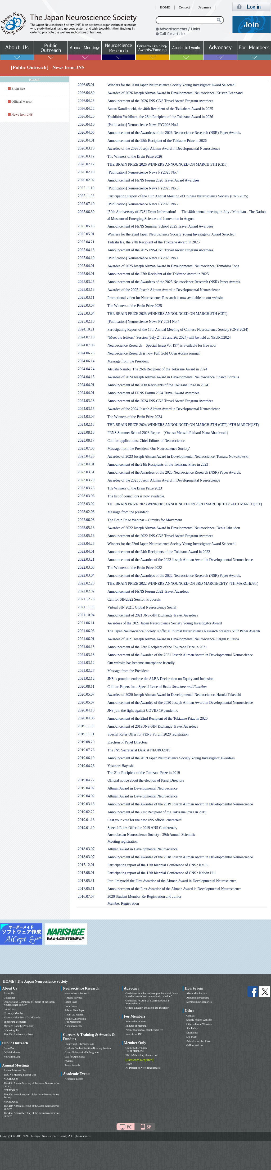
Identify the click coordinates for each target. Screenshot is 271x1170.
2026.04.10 (86, 124)
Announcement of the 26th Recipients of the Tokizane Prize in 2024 (157, 385)
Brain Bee (18, 88)
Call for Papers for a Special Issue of (157, 687)
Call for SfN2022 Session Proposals (134, 599)
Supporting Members (15, 1021)
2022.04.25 (86, 544)
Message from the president (127, 512)
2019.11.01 (86, 734)
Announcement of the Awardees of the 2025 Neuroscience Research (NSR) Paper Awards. (174, 282)
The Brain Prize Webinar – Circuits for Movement (144, 520)
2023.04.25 (86, 456)
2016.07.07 (86, 897)
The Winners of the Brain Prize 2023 (134, 488)
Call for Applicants (75, 1056)
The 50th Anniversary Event (19, 1034)
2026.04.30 (86, 93)
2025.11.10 (86, 188)
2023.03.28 (86, 488)
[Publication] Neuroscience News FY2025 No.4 (143, 172)
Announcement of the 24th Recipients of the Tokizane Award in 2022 (158, 552)
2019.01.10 (86, 828)
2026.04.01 (86, 140)
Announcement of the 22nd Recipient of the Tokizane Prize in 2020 (157, 718)
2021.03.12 (86, 663)
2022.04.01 (86, 552)
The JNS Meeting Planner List (20, 1074)
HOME (165, 7)
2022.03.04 (86, 575)
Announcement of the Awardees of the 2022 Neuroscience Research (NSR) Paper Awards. (174, 576)
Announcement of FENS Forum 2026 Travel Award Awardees (153, 180)
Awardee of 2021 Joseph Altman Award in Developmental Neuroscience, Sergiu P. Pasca (173, 639)
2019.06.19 (86, 758)
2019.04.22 (86, 780)
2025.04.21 (86, 242)
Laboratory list (11, 1030)
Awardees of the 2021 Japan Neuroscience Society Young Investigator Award (164, 623)
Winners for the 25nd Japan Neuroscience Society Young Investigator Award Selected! (171, 234)
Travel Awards (72, 1065)
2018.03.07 (86, 849)
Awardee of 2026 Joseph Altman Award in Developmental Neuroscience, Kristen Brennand (175, 93)
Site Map (191, 1036)
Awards (69, 1060)
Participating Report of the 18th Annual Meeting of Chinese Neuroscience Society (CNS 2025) (177, 196)
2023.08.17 (86, 440)
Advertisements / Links (198, 1041)
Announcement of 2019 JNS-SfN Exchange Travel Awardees (152, 726)
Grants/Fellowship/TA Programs (82, 1052)
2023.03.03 (86, 496)
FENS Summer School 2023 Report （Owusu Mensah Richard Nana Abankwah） (168, 433)
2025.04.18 (86, 250)
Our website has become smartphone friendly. (141, 663)
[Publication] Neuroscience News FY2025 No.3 (143, 188)
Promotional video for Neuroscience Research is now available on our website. (165, 298)
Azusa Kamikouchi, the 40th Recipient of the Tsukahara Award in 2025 (160, 109)
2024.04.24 (86, 369)
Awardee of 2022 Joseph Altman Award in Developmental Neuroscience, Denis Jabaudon (173, 528)
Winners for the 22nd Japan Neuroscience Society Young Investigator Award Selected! (171, 544)
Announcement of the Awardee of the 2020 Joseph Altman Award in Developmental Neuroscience (180, 703)
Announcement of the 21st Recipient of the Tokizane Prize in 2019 (156, 812)
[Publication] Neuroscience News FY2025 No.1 (143, 258)
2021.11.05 (86, 607)
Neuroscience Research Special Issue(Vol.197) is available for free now (161, 345)
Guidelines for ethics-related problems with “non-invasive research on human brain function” (151, 995)
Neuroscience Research (77, 993)
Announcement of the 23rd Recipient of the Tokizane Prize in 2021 (157, 647)
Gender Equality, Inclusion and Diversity (147, 1007)
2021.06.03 (86, 631)
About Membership (196, 993)
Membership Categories (199, 1001)
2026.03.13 (86, 148)
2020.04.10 (86, 710)
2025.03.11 (86, 298)
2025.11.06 (86, 196)
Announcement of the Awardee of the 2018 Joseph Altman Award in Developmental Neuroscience (180, 857)
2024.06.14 (86, 361)
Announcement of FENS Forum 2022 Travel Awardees (148, 591)
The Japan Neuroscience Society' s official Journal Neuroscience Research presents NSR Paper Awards (183, 631)
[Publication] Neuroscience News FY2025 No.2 (143, 204)
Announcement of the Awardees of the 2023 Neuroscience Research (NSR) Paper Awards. (174, 472)
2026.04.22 (86, 109)
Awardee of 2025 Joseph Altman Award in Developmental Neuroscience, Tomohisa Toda (173, 266)
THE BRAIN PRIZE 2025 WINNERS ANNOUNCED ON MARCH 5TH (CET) (167, 314)
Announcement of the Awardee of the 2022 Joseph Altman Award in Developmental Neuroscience (180, 560)
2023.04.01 (86, 464)
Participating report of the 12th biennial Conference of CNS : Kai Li (158, 865)
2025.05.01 (86, 234)
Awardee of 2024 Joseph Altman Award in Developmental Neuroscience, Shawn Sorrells (173, 377)
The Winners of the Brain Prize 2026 (134, 156)
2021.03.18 (86, 655)
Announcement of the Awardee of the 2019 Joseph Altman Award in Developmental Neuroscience (180, 804)
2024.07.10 (86, 337)
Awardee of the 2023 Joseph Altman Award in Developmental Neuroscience (163, 480)
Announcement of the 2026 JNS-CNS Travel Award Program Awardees (160, 101)
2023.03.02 (86, 504)
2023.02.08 (86, 512)
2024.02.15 (86, 425)
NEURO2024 (11, 1090)
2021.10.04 (86, 615)
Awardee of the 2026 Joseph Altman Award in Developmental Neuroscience (163, 149)
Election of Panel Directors (127, 742)
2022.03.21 (86, 559)
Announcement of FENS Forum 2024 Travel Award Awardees (153, 393)
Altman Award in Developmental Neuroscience (142, 788)
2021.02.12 (86, 679)
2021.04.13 (86, 647)
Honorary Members (14, 1013)
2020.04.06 (86, 718)
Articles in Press (73, 997)
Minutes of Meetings (136, 1025)
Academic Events (74, 1078)
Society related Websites (199, 1019)
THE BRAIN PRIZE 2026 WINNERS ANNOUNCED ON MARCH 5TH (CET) (167, 164)
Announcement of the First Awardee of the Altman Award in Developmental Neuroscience (174, 889)
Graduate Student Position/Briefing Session (88, 1048)
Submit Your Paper (75, 1010)
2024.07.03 (86, 345)
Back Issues (71, 1006)
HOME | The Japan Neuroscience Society (35, 981)
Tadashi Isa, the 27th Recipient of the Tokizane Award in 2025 (153, 242)
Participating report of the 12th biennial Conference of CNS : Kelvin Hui (161, 873)
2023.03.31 (86, 472)
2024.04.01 (86, 385)
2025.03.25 (86, 282)
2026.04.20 (86, 117)
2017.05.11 (86, 889)
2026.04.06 (86, 132)
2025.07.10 (86, 204)
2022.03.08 (86, 567)
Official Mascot (21, 101)
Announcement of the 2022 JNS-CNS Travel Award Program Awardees (160, 536)
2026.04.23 (86, 101)
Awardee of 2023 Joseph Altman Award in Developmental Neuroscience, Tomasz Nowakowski (177, 457)
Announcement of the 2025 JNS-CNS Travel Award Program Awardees (160, 250)
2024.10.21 (86, 329)
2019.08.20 (86, 742)
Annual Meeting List (15, 1070)
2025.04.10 (86, 258)
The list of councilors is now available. (136, 496)
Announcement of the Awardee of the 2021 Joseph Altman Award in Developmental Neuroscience (180, 655)
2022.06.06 (86, 520)
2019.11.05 (86, 726)
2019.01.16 (86, 820)
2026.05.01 (86, 85)
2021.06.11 (86, 623)
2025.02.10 (86, 321)
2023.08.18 (86, 432)
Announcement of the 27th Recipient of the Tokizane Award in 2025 (158, 274)
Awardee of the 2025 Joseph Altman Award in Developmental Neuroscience (163, 290)
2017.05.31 (86, 881)
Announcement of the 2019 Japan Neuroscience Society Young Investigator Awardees (171, 758)
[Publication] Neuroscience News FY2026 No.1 (143, 125)
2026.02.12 (86, 164)
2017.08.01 (86, 873)
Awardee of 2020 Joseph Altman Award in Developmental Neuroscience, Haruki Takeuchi (174, 695)
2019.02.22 (86, 812)
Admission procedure (197, 997)
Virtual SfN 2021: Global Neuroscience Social (141, 607)
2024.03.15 (86, 409)
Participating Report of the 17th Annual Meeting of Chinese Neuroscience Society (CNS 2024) (177, 330)
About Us (9, 993)
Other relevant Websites (199, 1024)
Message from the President (128, 361)
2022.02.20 (86, 583)
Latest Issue (71, 1001)
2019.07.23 (86, 750)
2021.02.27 (86, 671)
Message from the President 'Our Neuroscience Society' (148, 449)
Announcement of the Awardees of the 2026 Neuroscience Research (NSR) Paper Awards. (174, 133)
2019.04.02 (86, 788)
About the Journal (74, 1014)
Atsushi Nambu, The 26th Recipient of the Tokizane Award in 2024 (157, 369)
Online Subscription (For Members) (75, 1020)
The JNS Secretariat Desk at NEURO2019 (138, 750)
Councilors (9, 1009)
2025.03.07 (86, 305)
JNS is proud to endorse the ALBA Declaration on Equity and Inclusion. (160, 679)
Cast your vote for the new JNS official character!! (145, 820)
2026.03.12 (86, 156)
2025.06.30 (86, 212)
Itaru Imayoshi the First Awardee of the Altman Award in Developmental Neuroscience (171, 881)
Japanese (204, 7)
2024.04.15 (86, 377)
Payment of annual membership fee (144, 1029)
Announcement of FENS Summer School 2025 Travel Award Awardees (160, 226)
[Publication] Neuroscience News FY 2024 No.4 (143, 322)
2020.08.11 (86, 686)
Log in (128, 1063)
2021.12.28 (86, 599)
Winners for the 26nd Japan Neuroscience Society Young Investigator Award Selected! (171, 85)
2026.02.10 (86, 172)
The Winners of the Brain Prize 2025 (134, 306)
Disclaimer (192, 1032)
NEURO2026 (11, 1078)
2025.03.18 (86, 290)
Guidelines (9, 997)
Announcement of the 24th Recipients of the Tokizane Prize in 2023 (157, 464)
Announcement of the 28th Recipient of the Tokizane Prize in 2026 (157, 141)
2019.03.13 (86, 804)
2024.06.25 (86, 353)
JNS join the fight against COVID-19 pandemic (142, 711)
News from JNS (12, 1056)
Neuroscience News (136, 1021)
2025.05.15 (86, 226)
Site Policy (192, 1028)
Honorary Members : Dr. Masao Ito (22, 1017)
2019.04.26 (86, 766)
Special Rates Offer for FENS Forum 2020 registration (148, 734)
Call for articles (194, 1045)
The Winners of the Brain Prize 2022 (134, 568)
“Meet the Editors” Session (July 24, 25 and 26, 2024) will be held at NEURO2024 (169, 337)
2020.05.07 (86, 694)
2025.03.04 (86, 313)
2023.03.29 (86, 480)
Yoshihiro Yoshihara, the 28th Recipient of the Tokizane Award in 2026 (160, 117)
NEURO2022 (11, 1101)
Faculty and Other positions (79, 1043)
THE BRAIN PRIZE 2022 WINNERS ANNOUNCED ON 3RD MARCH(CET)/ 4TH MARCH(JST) (182, 584)
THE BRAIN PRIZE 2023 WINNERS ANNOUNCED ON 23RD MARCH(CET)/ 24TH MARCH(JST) (184, 504)
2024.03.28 (86, 401)
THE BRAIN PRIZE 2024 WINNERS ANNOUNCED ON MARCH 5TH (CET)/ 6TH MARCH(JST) (183, 425)
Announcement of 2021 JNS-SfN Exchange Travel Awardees (152, 615)
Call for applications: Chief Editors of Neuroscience (146, 441)
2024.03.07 (86, 417)
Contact (184, 7)
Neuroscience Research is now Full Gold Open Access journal (153, 353)
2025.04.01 (86, 266)
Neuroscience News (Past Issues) (142, 1067)
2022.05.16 (86, 528)
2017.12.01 (86, 865)
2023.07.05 (86, 448)
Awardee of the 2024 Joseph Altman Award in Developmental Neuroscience (163, 409)
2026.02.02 (86, 180)
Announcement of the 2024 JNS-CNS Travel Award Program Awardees (160, 401)
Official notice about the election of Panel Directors (145, 780)
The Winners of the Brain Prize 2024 (134, 417)
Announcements (73, 1025)
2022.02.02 (86, 591)
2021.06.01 (86, 639)
